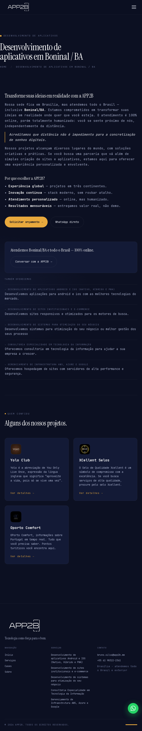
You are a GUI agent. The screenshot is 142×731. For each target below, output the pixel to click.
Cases (8, 666)
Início (9, 655)
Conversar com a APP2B (33, 262)
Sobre (8, 671)
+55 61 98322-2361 (109, 660)
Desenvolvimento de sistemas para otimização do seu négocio (69, 681)
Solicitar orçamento (26, 222)
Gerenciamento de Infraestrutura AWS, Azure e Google (69, 703)
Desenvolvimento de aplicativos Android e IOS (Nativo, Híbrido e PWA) (68, 658)
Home (3, 66)
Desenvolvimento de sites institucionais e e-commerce (69, 669)
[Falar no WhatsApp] (133, 708)
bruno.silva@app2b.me (111, 655)
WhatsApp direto (67, 222)
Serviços (10, 660)
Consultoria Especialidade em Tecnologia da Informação (70, 692)
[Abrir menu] (134, 7)
